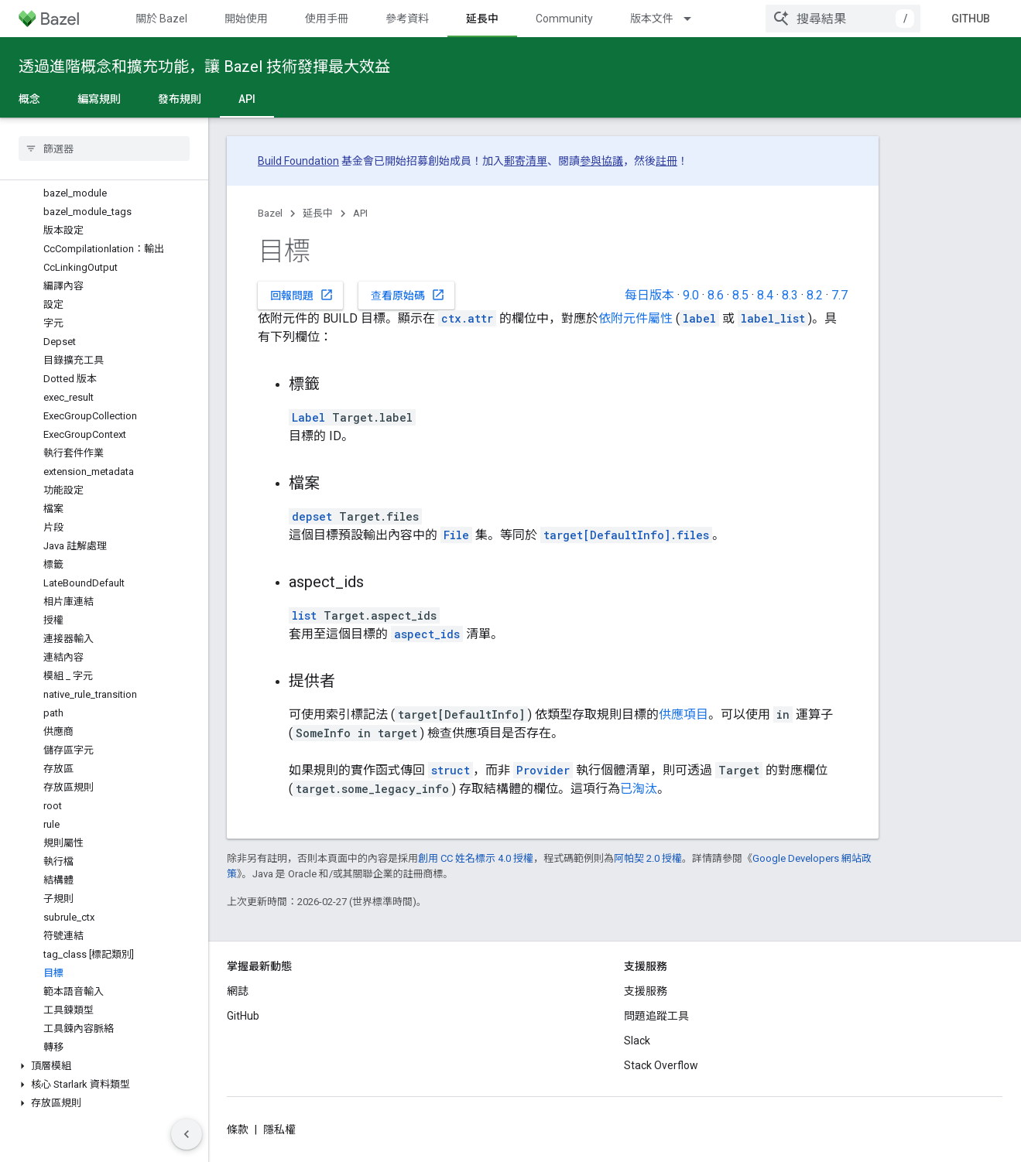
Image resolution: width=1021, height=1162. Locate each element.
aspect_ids (427, 634)
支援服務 (645, 991)
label (699, 318)
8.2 (815, 295)
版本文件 (651, 18)
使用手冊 (326, 18)
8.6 (716, 295)
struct (450, 770)
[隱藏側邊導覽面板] (186, 1134)
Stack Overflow (661, 1065)
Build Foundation (298, 161)
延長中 (318, 213)
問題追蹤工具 (656, 1016)
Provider (543, 770)
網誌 (237, 991)
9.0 (691, 295)
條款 (237, 1129)
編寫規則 (99, 99)
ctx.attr (467, 318)
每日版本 (649, 295)
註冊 (666, 161)
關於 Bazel (161, 18)
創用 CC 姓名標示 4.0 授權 (475, 858)
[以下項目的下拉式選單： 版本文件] (694, 18)
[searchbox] (104, 148)
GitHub (970, 18)
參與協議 (601, 161)
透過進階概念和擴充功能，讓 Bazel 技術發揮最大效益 (204, 66)
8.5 (740, 295)
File (456, 535)
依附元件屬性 (635, 318)
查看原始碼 (408, 295)
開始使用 (246, 18)
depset (312, 516)
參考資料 (407, 18)
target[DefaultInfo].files (626, 535)
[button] (104, 1066)
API (360, 213)
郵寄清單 (525, 161)
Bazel (270, 213)
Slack (637, 1040)
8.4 (765, 295)
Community (564, 18)
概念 (29, 99)
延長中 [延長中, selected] (482, 18)
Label (308, 417)
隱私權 (279, 1129)
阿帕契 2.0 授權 (648, 858)
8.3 (790, 295)
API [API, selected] (246, 99)
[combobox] (843, 18)
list (304, 615)
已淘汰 (638, 788)
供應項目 (683, 714)
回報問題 (302, 295)
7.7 (839, 295)
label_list (773, 318)
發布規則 (179, 99)
